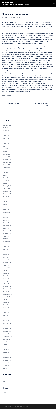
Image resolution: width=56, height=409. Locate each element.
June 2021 (6, 143)
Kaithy (5, 17)
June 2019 (6, 204)
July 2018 (5, 215)
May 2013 (5, 347)
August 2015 (6, 297)
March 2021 (6, 151)
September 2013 (7, 336)
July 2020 (5, 172)
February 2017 (7, 257)
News (18, 17)
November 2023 (7, 125)
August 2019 (6, 199)
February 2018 (7, 225)
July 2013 (5, 342)
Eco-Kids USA (7, 2)
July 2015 (5, 299)
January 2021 (6, 156)
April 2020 (6, 180)
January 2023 (6, 138)
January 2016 (6, 283)
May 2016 (5, 275)
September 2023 (7, 127)
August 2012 (6, 365)
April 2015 (6, 307)
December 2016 (7, 262)
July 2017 (5, 244)
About (4, 392)
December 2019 (7, 191)
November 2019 (7, 194)
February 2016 (7, 281)
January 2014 (6, 326)
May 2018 (5, 217)
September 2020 (7, 167)
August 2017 (6, 241)
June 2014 (6, 312)
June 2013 (6, 344)
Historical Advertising (13, 103)
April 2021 (6, 149)
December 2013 (7, 328)
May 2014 (5, 315)
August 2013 (6, 339)
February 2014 (7, 323)
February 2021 (7, 154)
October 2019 (6, 196)
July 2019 (5, 201)
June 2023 (6, 135)
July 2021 (5, 141)
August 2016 (6, 267)
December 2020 (7, 159)
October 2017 (6, 236)
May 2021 (5, 146)
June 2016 (6, 273)
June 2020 (6, 175)
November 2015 (7, 289)
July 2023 (5, 133)
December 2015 (7, 286)
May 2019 (5, 207)
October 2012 (6, 363)
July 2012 (5, 368)
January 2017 (6, 260)
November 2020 (7, 162)
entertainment (6, 95)
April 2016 (6, 278)
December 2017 (7, 231)
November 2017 (7, 233)
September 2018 (7, 212)
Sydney (26, 406)
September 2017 (7, 238)
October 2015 (6, 291)
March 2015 (6, 310)
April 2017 (6, 252)
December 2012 (7, 357)
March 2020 (6, 183)
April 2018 (6, 220)
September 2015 (7, 294)
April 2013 (6, 349)
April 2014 (6, 318)
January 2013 (6, 355)
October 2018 (6, 209)
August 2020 (6, 170)
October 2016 (6, 265)
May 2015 (5, 304)
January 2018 (6, 228)
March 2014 (6, 320)
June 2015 (6, 302)
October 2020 (6, 164)
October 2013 (6, 334)
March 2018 (6, 223)
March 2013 (6, 352)
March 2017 (6, 254)
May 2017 (5, 249)
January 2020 (6, 188)
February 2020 (7, 186)
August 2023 (6, 130)
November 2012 (7, 360)
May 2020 (5, 178)
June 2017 (6, 246)
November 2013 (7, 331)
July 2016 (5, 270)
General (5, 379)
